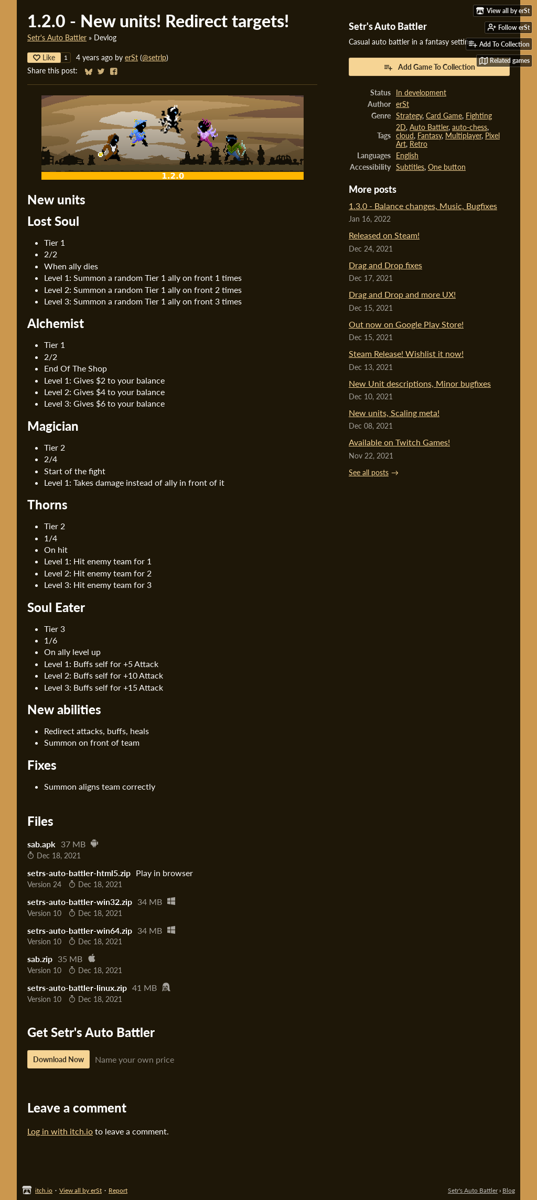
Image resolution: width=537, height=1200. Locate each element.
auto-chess (469, 127)
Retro (418, 144)
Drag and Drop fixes (385, 265)
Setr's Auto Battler (57, 38)
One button (447, 167)
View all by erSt (80, 1190)
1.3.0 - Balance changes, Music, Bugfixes (423, 206)
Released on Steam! (384, 235)
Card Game (444, 116)
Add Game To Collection (429, 67)
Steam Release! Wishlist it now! (406, 353)
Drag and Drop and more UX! (402, 294)
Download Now (58, 1059)
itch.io (43, 1190)
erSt (131, 57)
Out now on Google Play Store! (406, 324)
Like (44, 57)
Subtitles (410, 167)
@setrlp (154, 57)
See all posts (369, 472)
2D (401, 127)
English (407, 155)
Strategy (409, 116)
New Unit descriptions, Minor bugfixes (420, 383)
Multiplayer (463, 136)
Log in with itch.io (60, 1131)
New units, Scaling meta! (394, 413)
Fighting (479, 116)
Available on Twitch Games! (399, 442)
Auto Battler (429, 127)
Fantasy (429, 136)
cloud (405, 136)
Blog (508, 1190)
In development (421, 93)
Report (118, 1190)
